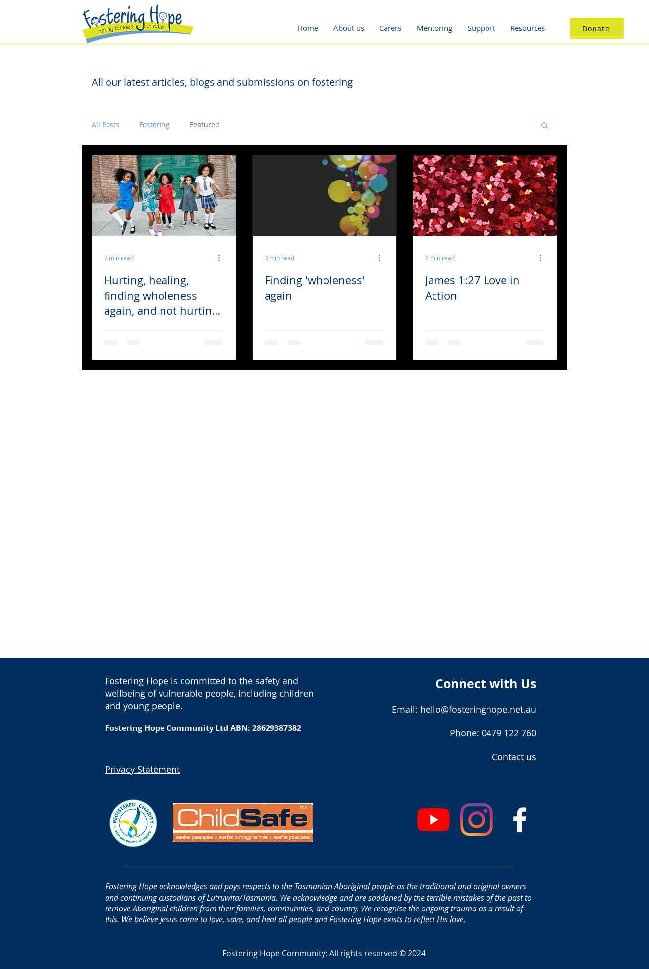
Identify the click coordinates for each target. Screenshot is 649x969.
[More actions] (222, 258)
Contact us (514, 757)
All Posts (105, 124)
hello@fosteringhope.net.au (478, 709)
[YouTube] (433, 819)
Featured (204, 124)
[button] (544, 126)
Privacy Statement (142, 769)
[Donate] (597, 28)
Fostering (154, 124)
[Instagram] (476, 819)
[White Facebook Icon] (519, 819)
